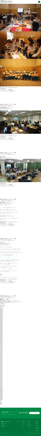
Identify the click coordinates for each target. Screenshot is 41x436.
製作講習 (4, 156)
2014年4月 (1, 366)
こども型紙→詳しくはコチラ (3, 106)
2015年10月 (1, 357)
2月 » (3, 307)
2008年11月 (1, 396)
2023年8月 (1, 318)
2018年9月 (1, 340)
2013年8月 (1, 370)
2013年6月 (1, 371)
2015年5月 (1, 360)
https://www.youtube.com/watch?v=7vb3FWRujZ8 (7, 91)
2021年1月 (1, 329)
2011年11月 (1, 381)
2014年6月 (1, 365)
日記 (3, 298)
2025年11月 (1, 310)
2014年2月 (1, 367)
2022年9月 (1, 322)
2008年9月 (1, 397)
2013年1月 (1, 374)
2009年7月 (1, 392)
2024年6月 (1, 315)
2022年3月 (1, 324)
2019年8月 (1, 335)
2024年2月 (1, 316)
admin (10, 108)
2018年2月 (1, 344)
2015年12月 (1, 356)
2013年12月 (1, 368)
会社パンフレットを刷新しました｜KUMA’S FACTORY (7, 302)
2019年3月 (1, 337)
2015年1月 (1, 362)
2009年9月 (1, 391)
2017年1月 (1, 350)
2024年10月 (1, 313)
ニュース (1, 401)
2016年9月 (1, 352)
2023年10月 (1, 317)
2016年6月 (1, 353)
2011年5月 (1, 384)
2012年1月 (1, 380)
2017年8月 (1, 347)
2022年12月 (1, 321)
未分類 (1, 404)
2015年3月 (1, 361)
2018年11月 (1, 339)
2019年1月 (1, 338)
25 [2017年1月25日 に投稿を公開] (1, 306)
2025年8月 (1, 311)
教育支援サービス (30, 423)
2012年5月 (1, 378)
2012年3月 (1, 379)
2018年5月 (1, 342)
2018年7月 (1, 341)
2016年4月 (1, 354)
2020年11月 (1, 330)
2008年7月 (1, 398)
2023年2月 (1, 320)
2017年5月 (1, 348)
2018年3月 (1, 343)
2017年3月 (1, 349)
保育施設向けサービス (30, 424)
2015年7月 (1, 359)
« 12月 (1, 307)
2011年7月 (1, 383)
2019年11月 (1, 334)
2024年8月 (1, 314)
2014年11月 (1, 363)
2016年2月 (1, 355)
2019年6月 (1, 336)
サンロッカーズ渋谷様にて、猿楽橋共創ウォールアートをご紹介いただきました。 (10, 300)
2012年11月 (1, 375)
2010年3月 (1, 388)
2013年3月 (1, 373)
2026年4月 (1, 308)
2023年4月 (1, 319)
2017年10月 (1, 346)
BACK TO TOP (37, 433)
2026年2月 (1, 309)
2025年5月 (1, 312)
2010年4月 (1, 387)
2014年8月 (1, 364)
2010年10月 (1, 386)
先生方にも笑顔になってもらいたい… (4, 202)
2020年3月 (1, 332)
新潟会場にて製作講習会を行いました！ (5, 107)
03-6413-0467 (24, 412)
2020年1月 (1, 333)
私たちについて (23, 423)
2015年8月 (1, 358)
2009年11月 (1, 390)
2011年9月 (1, 382)
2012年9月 (1, 376)
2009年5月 (1, 393)
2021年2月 (1, 328)
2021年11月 (1, 325)
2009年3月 (1, 394)
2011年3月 (1, 385)
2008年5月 (1, 399)
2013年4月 (1, 372)
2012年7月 (1, 377)
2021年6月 (1, 326)
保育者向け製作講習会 (7, 207)
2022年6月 (1, 323)
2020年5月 (1, 331)
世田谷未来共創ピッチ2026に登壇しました (5, 301)
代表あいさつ (23, 424)
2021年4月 (1, 327)
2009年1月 (1, 395)
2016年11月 (1, 351)
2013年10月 (1, 369)
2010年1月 (1, 389)
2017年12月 (1, 345)
